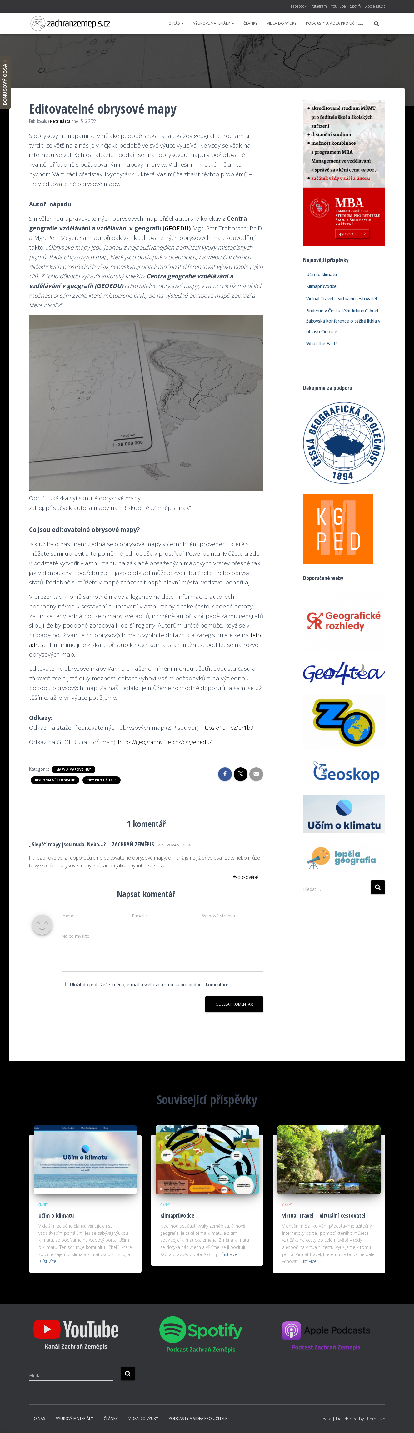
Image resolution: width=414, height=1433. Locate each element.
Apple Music (375, 6)
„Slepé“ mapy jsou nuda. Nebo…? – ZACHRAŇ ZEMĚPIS (91, 844)
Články (250, 23)
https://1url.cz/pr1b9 (229, 728)
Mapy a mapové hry (73, 769)
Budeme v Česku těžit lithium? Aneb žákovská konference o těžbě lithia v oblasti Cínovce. (343, 321)
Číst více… (49, 1261)
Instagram (318, 6)
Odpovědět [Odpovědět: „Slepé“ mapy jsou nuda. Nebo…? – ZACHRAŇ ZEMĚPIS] (246, 877)
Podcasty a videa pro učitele (334, 23)
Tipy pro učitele (101, 780)
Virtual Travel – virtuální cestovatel (341, 298)
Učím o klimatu (321, 274)
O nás (176, 23)
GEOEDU (177, 228)
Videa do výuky (282, 23)
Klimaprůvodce (321, 286)
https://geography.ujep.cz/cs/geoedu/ (167, 742)
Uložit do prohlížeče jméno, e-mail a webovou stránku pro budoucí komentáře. (149, 984)
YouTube (338, 6)
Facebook (298, 6)
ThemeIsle (375, 1419)
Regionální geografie (55, 780)
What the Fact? (322, 343)
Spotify (355, 6)
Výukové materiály (213, 23)
